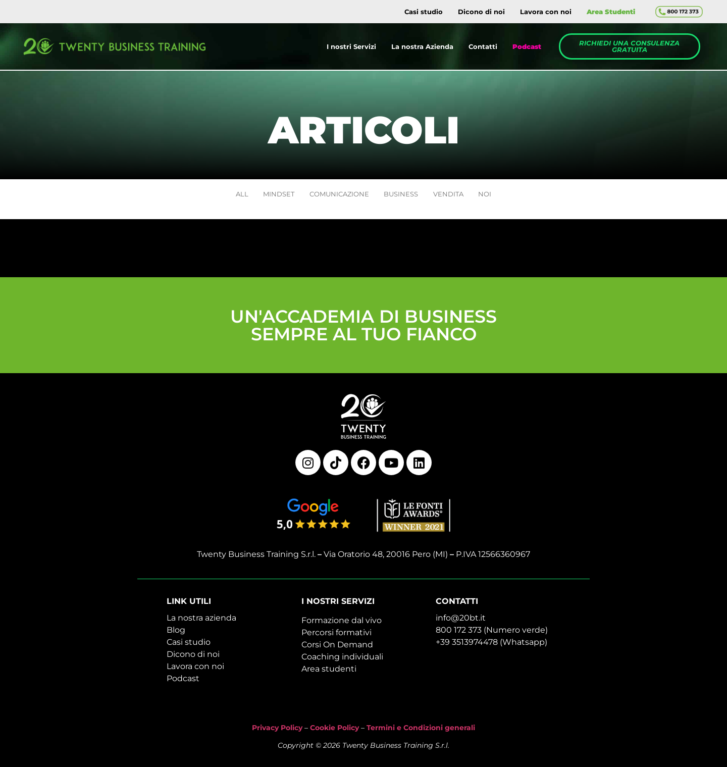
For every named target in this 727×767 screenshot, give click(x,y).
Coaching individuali (342, 661)
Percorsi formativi (336, 636)
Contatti (483, 46)
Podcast (183, 682)
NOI (503, 195)
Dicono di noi (481, 12)
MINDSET (266, 195)
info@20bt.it (461, 622)
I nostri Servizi (351, 46)
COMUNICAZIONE (335, 195)
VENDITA (460, 195)
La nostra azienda (201, 622)
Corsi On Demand (337, 648)
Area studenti (328, 673)
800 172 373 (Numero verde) (492, 634)
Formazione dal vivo (341, 624)
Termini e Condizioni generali (421, 731)
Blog (176, 634)
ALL (223, 195)
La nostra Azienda (422, 46)
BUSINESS (405, 195)
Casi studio (423, 12)
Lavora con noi (546, 12)
